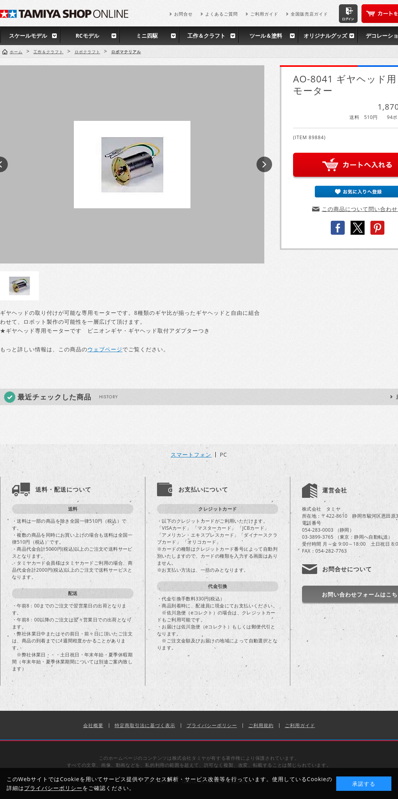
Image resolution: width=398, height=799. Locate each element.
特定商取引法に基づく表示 (145, 725)
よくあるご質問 (221, 14)
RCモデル (87, 35)
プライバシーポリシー (212, 725)
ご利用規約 (261, 725)
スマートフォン (191, 454)
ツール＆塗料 (266, 35)
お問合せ (183, 14)
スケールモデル (28, 35)
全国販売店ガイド (309, 14)
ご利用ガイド (264, 14)
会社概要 (93, 725)
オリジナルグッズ (325, 35)
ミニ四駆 (147, 35)
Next (264, 164)
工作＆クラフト (206, 35)
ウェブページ (104, 349)
